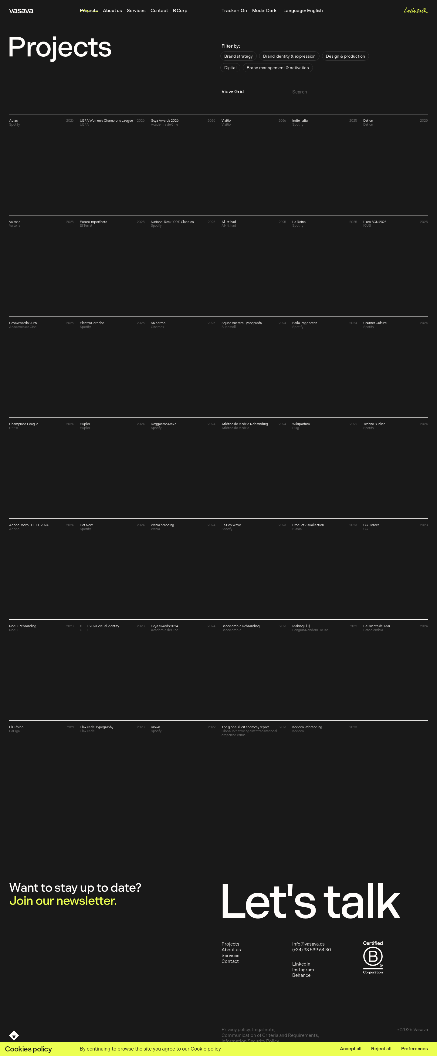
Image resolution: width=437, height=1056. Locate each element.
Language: (304, 11)
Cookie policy (206, 1049)
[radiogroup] (305, 61)
